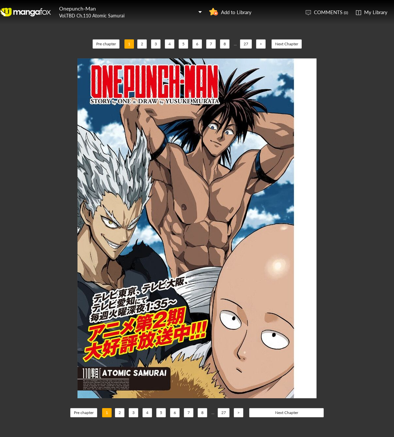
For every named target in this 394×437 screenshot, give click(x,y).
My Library (375, 12)
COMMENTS (331, 12)
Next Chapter (286, 43)
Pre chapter (106, 43)
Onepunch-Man (77, 8)
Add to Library (236, 12)
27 (246, 43)
